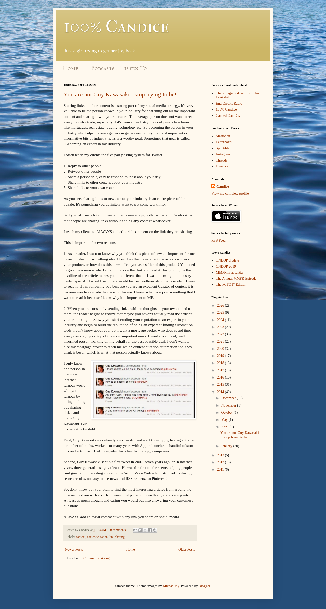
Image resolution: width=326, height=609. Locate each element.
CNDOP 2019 (226, 266)
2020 (221, 349)
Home (70, 68)
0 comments (118, 530)
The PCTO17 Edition (231, 284)
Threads (221, 160)
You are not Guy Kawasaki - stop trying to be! (120, 94)
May (224, 420)
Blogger (204, 586)
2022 (221, 334)
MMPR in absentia (229, 272)
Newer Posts (74, 550)
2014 (221, 392)
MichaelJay (171, 586)
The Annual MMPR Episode (236, 278)
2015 (221, 384)
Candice (222, 186)
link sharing (117, 537)
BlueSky (222, 166)
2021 (221, 341)
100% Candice (116, 26)
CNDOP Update (227, 260)
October (227, 412)
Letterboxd (224, 142)
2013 (221, 455)
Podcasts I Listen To (119, 68)
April (225, 427)
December (229, 398)
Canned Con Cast (228, 116)
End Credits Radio (229, 103)
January (227, 446)
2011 (221, 469)
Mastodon (223, 136)
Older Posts (186, 550)
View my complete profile (230, 193)
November (229, 405)
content (80, 537)
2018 (221, 363)
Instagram (223, 154)
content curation (97, 537)
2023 (221, 327)
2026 (221, 305)
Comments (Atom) (96, 558)
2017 (221, 370)
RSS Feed (218, 240)
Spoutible (223, 148)
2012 (221, 462)
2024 (221, 320)
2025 (221, 312)
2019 (221, 356)
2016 (221, 377)
